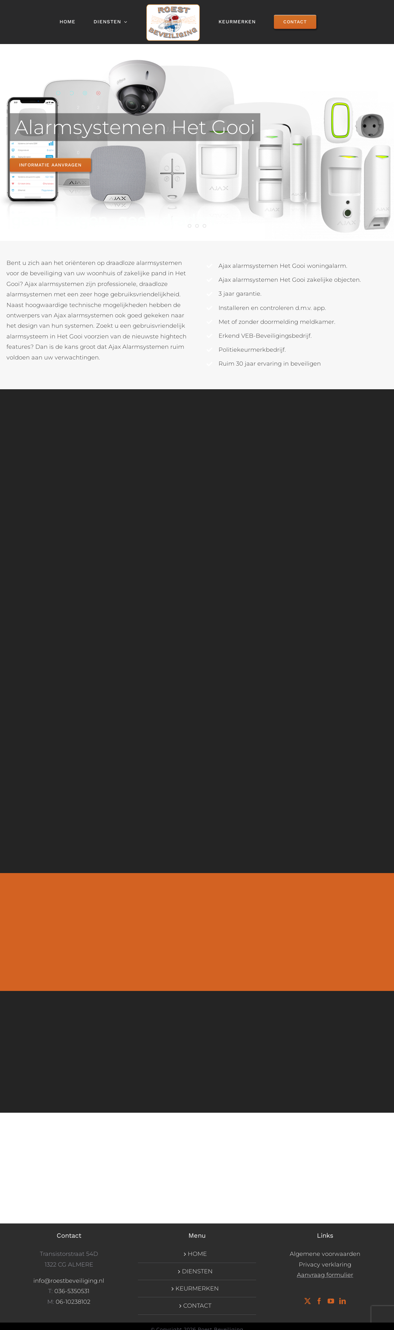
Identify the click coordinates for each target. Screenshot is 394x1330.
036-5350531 (71, 1291)
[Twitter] (307, 1301)
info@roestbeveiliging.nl (68, 1280)
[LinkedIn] (342, 1301)
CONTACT (197, 1305)
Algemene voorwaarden (325, 1253)
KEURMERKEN (197, 1288)
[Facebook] (319, 1301)
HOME (197, 1253)
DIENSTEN (197, 1271)
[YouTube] (331, 1301)
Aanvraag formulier (325, 1275)
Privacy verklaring (325, 1264)
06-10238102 (73, 1301)
